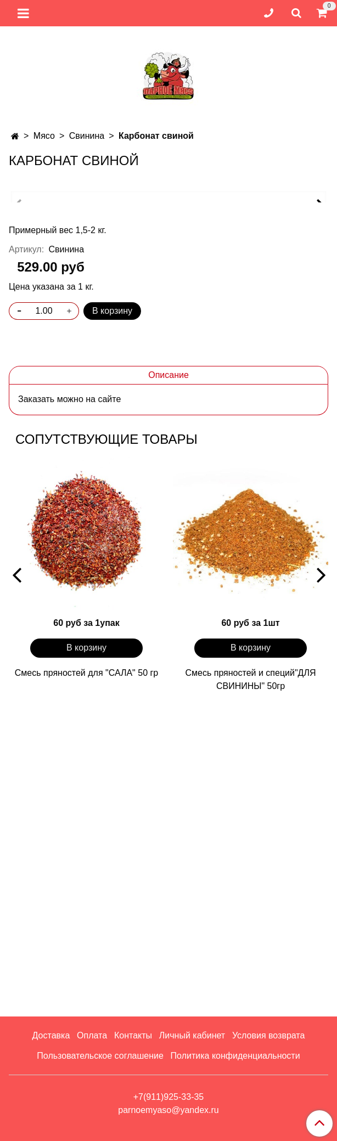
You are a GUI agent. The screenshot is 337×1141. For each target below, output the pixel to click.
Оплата (92, 1035)
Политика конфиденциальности (235, 1055)
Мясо (44, 135)
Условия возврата (268, 1035)
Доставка (51, 1035)
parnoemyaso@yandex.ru (168, 1110)
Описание (168, 681)
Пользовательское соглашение (100, 1055)
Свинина (87, 135)
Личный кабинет (192, 1035)
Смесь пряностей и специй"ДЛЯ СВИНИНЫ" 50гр (251, 985)
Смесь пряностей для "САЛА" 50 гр (86, 979)
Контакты (133, 1035)
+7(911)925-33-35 (168, 1097)
